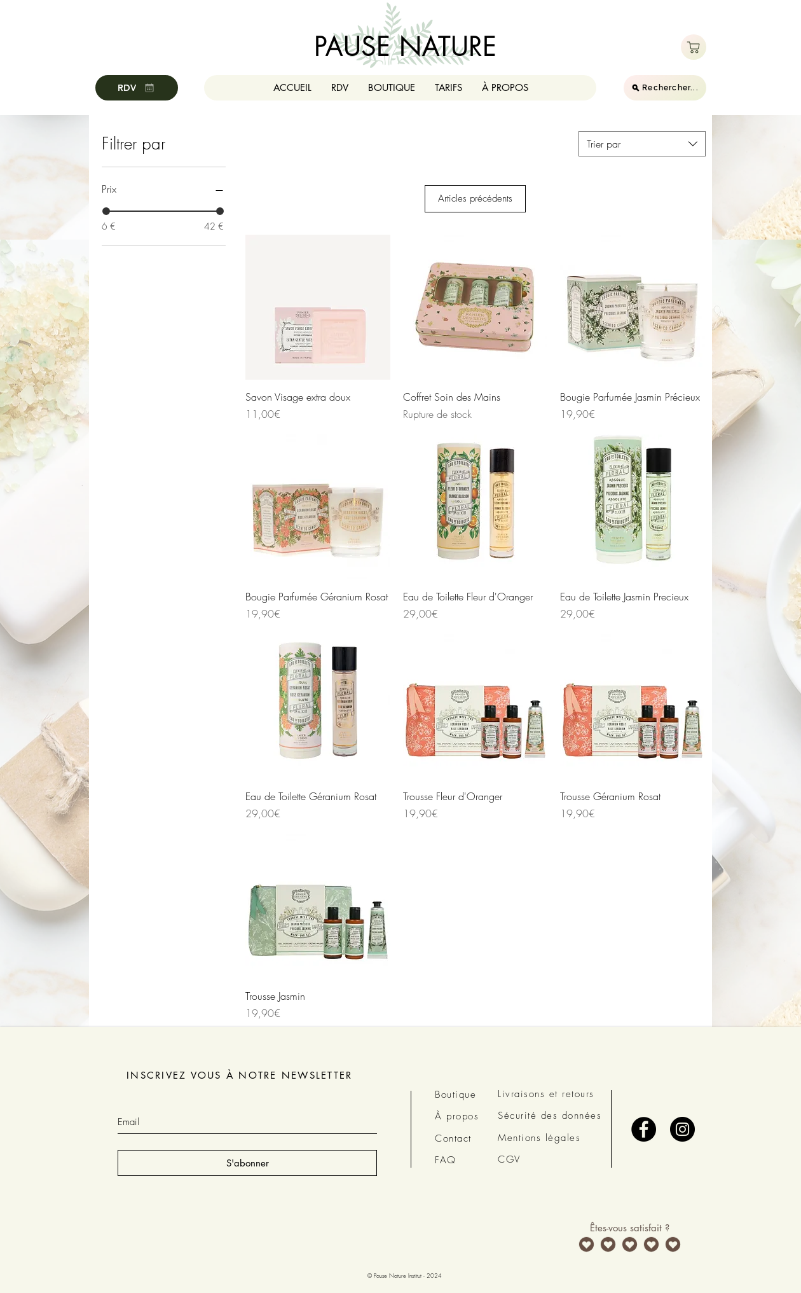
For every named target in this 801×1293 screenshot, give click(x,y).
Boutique (455, 1094)
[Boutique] (693, 47)
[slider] (106, 211)
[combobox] (642, 143)
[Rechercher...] (665, 87)
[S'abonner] (247, 1163)
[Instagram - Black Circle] (682, 1129)
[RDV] (136, 87)
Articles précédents (475, 198)
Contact (453, 1138)
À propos (457, 1116)
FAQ (445, 1160)
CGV (509, 1159)
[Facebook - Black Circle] (643, 1129)
